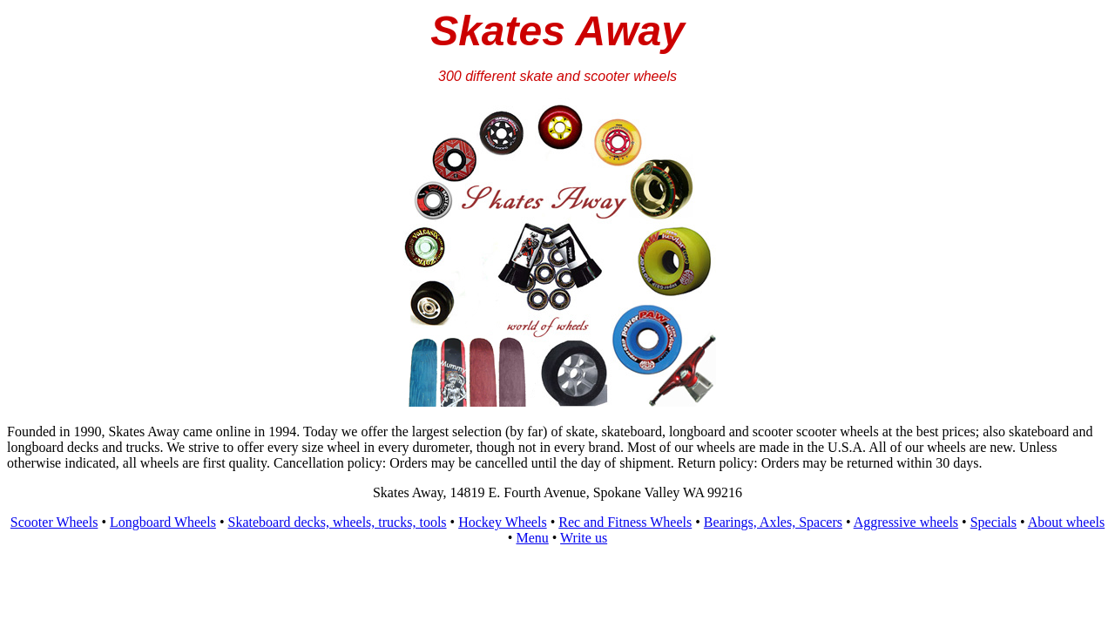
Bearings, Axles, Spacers (773, 522)
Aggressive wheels (906, 522)
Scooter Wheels (54, 522)
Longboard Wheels (163, 522)
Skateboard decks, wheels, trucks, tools (337, 522)
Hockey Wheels (502, 522)
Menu (532, 537)
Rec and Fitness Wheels (625, 522)
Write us (583, 537)
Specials (993, 522)
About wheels (1066, 522)
